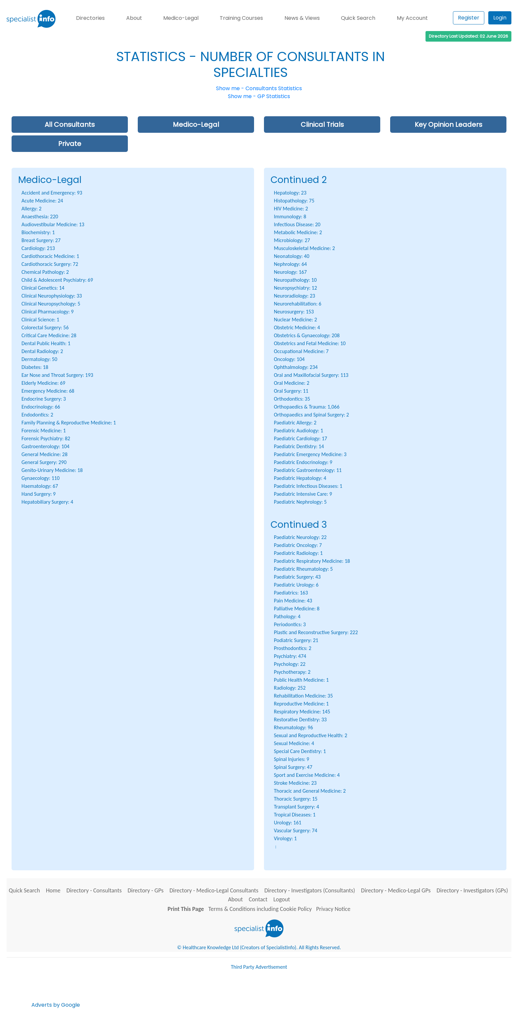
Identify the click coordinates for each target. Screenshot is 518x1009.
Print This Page (185, 909)
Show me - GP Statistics (259, 96)
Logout (281, 899)
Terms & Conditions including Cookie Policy (260, 909)
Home (53, 890)
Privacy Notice (333, 909)
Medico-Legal (181, 18)
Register (468, 17)
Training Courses (241, 18)
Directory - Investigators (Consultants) (309, 890)
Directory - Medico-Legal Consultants (213, 890)
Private (69, 143)
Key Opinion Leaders (448, 124)
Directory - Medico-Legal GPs (396, 890)
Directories (90, 18)
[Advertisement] (201, 992)
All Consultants (70, 124)
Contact (258, 899)
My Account (412, 18)
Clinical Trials (322, 124)
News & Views (302, 18)
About (134, 18)
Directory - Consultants (94, 890)
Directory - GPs (146, 890)
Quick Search (358, 18)
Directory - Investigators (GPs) (472, 890)
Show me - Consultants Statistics (259, 88)
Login (499, 17)
